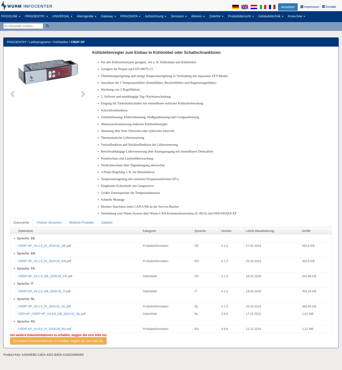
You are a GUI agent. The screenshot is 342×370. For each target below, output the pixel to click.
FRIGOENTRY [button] (36, 16)
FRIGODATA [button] (130, 16)
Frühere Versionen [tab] (49, 222)
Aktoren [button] (198, 16)
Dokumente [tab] (21, 222)
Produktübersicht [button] (241, 16)
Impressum (309, 7)
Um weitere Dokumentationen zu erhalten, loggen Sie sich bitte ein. (58, 341)
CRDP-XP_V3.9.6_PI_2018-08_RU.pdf (44, 329)
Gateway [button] (108, 16)
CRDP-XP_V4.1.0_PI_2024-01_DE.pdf (44, 245)
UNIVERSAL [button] (62, 16)
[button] (13, 93)
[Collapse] (14, 238)
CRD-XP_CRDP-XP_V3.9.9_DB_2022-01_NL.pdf (51, 314)
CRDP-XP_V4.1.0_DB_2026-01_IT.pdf (44, 291)
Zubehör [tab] (107, 222)
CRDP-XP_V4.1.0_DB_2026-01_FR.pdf (45, 276)
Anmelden (288, 7)
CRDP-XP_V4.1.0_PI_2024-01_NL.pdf (44, 306)
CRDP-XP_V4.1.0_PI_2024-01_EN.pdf (44, 261)
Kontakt (329, 7)
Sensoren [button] (179, 16)
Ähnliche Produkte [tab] (81, 222)
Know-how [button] (296, 16)
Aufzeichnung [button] (155, 16)
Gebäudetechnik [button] (271, 16)
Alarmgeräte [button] (86, 16)
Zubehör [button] (216, 16)
